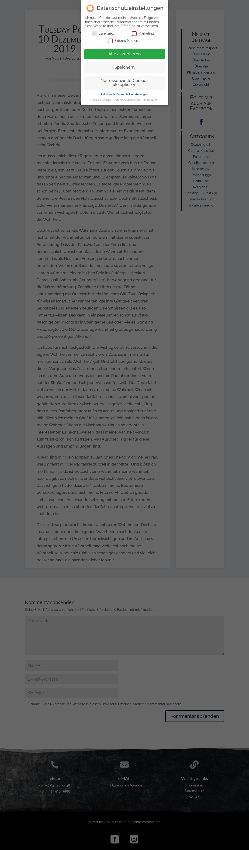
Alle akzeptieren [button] (124, 52)
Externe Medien (123, 39)
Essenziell (103, 32)
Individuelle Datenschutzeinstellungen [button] (124, 93)
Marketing (143, 32)
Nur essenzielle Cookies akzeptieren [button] (124, 81)
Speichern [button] (124, 66)
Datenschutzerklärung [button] (127, 98)
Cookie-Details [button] (101, 98)
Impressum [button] (150, 98)
